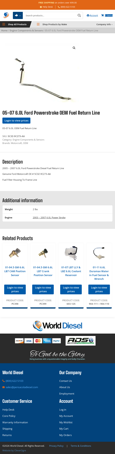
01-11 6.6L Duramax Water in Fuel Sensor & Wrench (99, 273)
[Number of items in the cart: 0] (107, 15)
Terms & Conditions (81, 445)
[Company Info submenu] (112, 24)
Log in (62, 409)
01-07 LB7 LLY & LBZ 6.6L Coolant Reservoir (71, 271)
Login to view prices (16, 121)
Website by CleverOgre (14, 450)
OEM (25, 143)
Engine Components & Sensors (26, 30)
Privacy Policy (56, 445)
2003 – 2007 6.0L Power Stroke (49, 217)
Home (4, 30)
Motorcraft (16, 143)
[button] (74, 48)
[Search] (78, 15)
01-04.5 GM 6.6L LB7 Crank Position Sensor (43, 271)
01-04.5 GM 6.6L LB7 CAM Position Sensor (15, 271)
